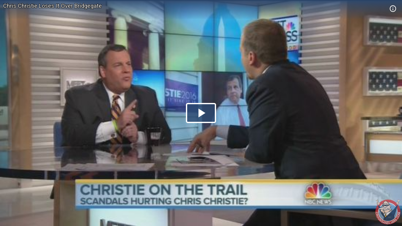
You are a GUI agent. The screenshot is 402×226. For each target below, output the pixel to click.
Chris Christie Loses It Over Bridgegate (52, 6)
